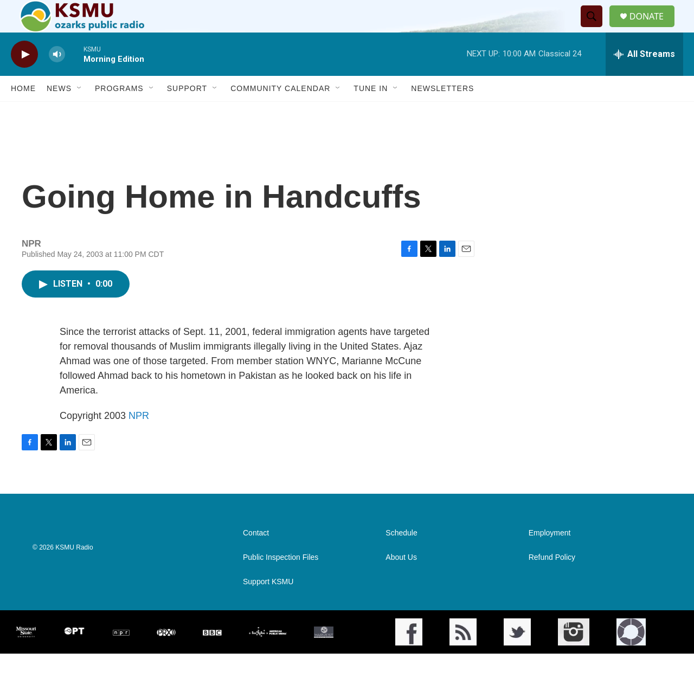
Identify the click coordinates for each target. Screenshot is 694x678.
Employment (550, 557)
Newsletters (442, 112)
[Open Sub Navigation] (79, 112)
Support (187, 112)
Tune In (371, 112)
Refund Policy (552, 582)
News (59, 112)
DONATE (653, 28)
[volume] (57, 79)
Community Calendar (280, 112)
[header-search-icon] (596, 29)
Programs (119, 112)
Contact (256, 557)
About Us (401, 582)
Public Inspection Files (280, 582)
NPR (138, 440)
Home (23, 112)
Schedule (401, 557)
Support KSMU (268, 606)
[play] (24, 79)
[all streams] (644, 78)
